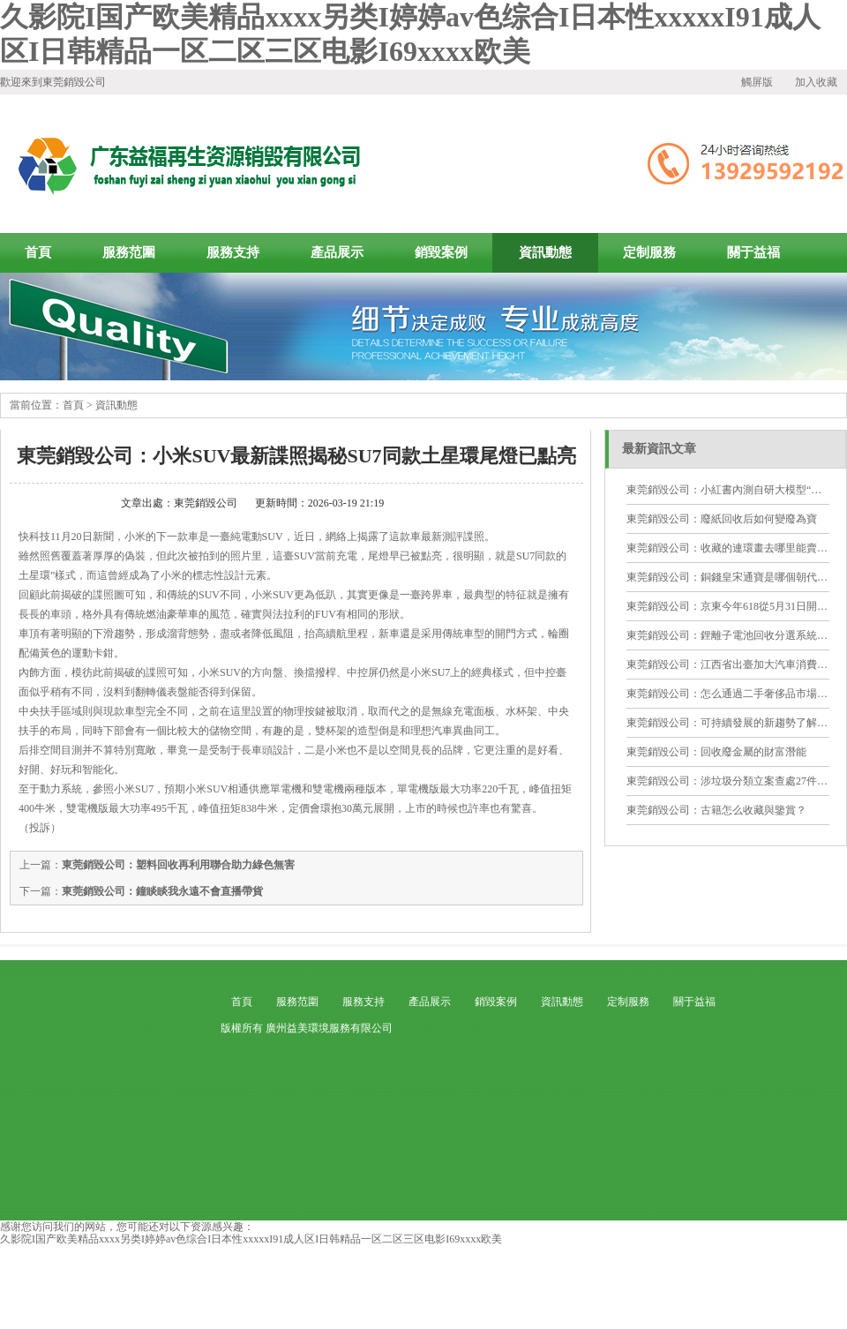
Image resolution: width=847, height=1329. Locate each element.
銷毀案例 (441, 252)
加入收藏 (816, 82)
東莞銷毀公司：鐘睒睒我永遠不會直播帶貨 (162, 891)
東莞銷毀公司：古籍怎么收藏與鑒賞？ (716, 810)
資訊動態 (545, 252)
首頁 (73, 405)
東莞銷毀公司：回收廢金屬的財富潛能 (716, 752)
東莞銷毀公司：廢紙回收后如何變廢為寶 (721, 519)
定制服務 (649, 252)
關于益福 (753, 252)
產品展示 (337, 252)
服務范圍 (128, 252)
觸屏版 (757, 82)
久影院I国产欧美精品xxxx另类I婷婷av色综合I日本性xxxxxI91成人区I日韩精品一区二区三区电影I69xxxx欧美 (251, 1239)
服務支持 (232, 252)
